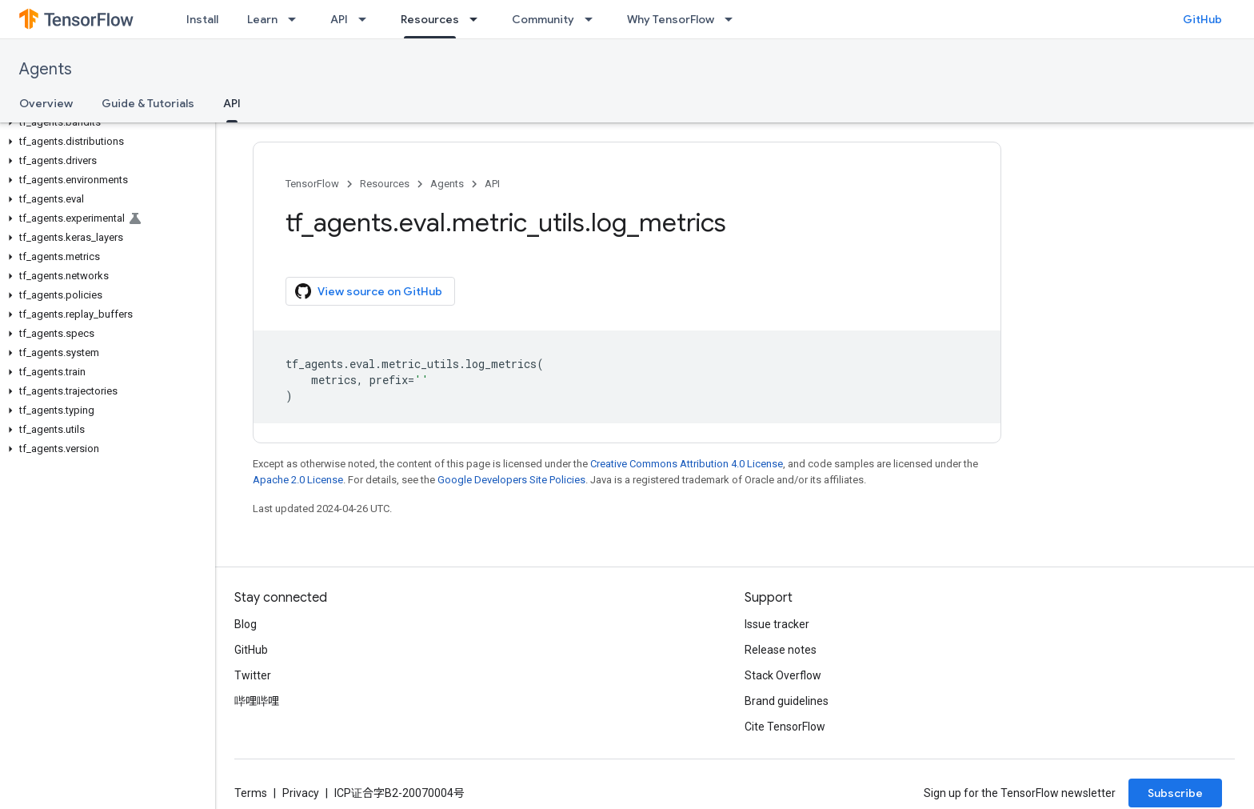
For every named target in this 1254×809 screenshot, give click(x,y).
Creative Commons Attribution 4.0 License (686, 464)
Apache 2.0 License (298, 480)
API (339, 19)
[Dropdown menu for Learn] (297, 19)
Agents (45, 69)
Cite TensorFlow (785, 726)
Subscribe (1175, 793)
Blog (245, 624)
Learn (262, 19)
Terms (250, 793)
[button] (104, 122)
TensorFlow (312, 184)
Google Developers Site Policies (511, 480)
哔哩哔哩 (256, 701)
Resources (384, 184)
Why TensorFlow (670, 19)
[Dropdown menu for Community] (593, 19)
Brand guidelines (787, 701)
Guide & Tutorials (148, 103)
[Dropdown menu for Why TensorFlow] (733, 19)
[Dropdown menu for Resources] (478, 19)
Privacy (300, 793)
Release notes (781, 649)
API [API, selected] (232, 103)
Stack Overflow (783, 675)
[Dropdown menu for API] (367, 19)
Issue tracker (777, 624)
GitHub (1202, 19)
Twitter (252, 675)
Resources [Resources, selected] (430, 19)
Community (543, 19)
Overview (46, 103)
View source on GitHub (368, 291)
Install (202, 19)
